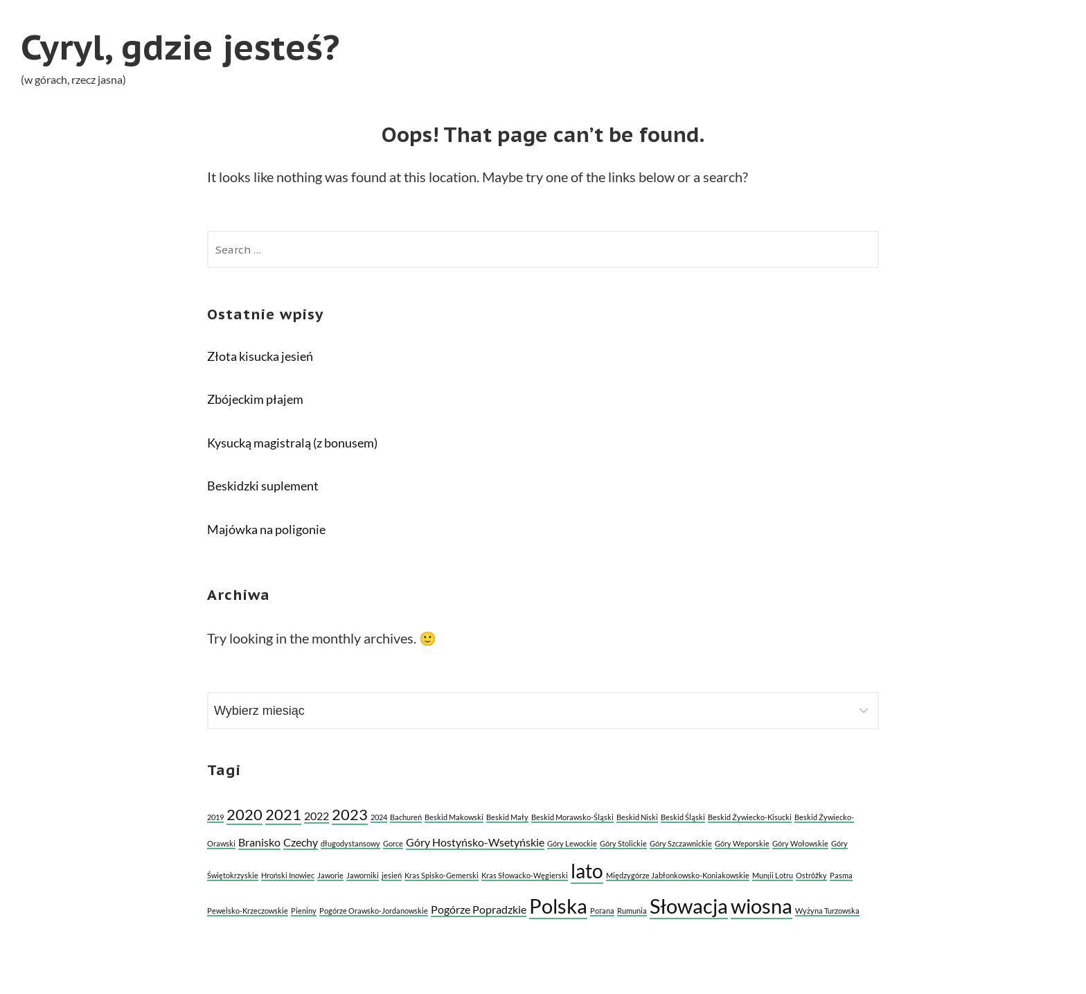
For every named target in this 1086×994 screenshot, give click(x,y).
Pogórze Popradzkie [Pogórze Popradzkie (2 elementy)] (478, 909)
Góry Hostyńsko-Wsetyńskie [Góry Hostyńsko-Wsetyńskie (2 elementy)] (475, 842)
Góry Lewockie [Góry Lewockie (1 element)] (572, 843)
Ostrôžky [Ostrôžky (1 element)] (811, 875)
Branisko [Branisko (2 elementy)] (259, 842)
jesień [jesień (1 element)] (392, 875)
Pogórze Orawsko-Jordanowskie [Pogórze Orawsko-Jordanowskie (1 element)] (373, 910)
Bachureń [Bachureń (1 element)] (406, 817)
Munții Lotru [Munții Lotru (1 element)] (772, 875)
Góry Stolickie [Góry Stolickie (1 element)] (623, 843)
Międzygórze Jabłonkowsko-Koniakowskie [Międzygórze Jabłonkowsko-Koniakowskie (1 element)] (677, 875)
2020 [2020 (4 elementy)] (244, 814)
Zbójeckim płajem (255, 399)
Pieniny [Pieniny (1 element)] (304, 910)
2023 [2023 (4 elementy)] (350, 814)
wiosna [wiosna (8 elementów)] (761, 906)
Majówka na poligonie (266, 529)
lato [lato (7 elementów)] (587, 870)
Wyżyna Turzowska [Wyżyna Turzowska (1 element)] (827, 910)
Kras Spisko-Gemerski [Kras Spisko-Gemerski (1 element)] (441, 875)
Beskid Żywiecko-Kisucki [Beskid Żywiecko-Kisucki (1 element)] (750, 817)
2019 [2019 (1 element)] (215, 817)
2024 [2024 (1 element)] (379, 817)
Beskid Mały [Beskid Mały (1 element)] (507, 817)
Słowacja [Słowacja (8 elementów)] (689, 906)
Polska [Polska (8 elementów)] (558, 906)
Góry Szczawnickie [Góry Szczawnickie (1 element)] (681, 843)
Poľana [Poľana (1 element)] (602, 910)
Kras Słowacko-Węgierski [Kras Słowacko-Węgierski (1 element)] (524, 875)
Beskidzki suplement (263, 485)
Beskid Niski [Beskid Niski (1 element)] (637, 817)
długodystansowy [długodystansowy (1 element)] (350, 843)
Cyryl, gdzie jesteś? (180, 46)
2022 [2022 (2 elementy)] (316, 815)
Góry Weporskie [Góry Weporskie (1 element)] (742, 843)
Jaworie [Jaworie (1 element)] (330, 875)
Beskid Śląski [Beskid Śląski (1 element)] (683, 817)
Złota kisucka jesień (260, 356)
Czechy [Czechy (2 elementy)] (300, 842)
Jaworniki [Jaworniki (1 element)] (362, 875)
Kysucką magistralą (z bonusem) (292, 442)
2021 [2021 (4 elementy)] (283, 814)
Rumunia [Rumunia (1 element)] (632, 910)
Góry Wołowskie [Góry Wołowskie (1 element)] (800, 843)
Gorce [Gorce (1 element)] (393, 843)
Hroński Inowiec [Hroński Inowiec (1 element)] (287, 875)
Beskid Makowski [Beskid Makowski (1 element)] (454, 817)
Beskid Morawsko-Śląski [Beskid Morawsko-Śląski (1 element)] (572, 817)
